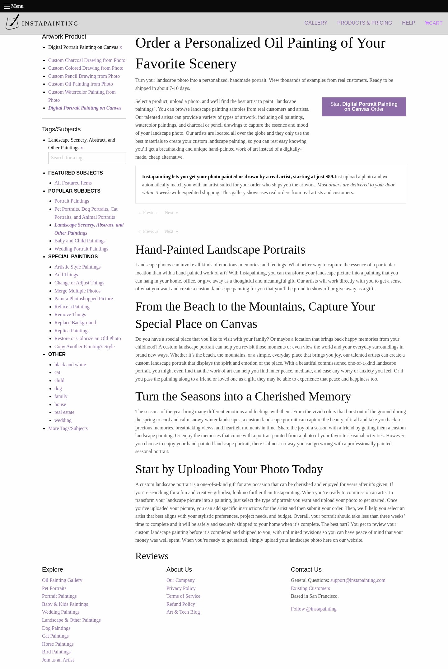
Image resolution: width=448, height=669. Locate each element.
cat (57, 372)
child (59, 380)
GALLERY (316, 23)
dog (58, 388)
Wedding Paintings (61, 612)
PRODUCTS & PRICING (364, 23)
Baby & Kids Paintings (65, 604)
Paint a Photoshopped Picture (83, 298)
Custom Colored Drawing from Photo (86, 68)
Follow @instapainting (314, 608)
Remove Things (70, 314)
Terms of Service (183, 596)
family (61, 396)
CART (433, 23)
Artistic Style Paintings (77, 266)
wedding (63, 420)
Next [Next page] (173, 212)
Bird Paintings (56, 651)
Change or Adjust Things (79, 282)
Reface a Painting (72, 306)
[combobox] (87, 158)
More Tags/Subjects (68, 428)
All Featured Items (73, 182)
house (60, 404)
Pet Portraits (54, 588)
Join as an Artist (58, 659)
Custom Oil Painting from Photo (80, 84)
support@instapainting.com (357, 580)
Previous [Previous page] (152, 212)
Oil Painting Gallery (62, 580)
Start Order (364, 106)
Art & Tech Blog (183, 612)
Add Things (66, 274)
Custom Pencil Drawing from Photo (84, 76)
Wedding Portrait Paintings (81, 248)
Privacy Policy (181, 588)
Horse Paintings (58, 644)
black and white (70, 364)
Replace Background (75, 322)
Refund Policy (180, 604)
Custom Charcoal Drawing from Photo (86, 60)
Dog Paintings (56, 628)
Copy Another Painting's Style (84, 346)
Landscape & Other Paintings (71, 620)
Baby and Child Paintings (79, 240)
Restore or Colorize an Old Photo (87, 338)
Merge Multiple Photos (77, 290)
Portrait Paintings (71, 201)
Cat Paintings (55, 636)
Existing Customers (310, 588)
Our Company (180, 580)
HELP (408, 23)
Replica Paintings (71, 330)
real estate (64, 412)
